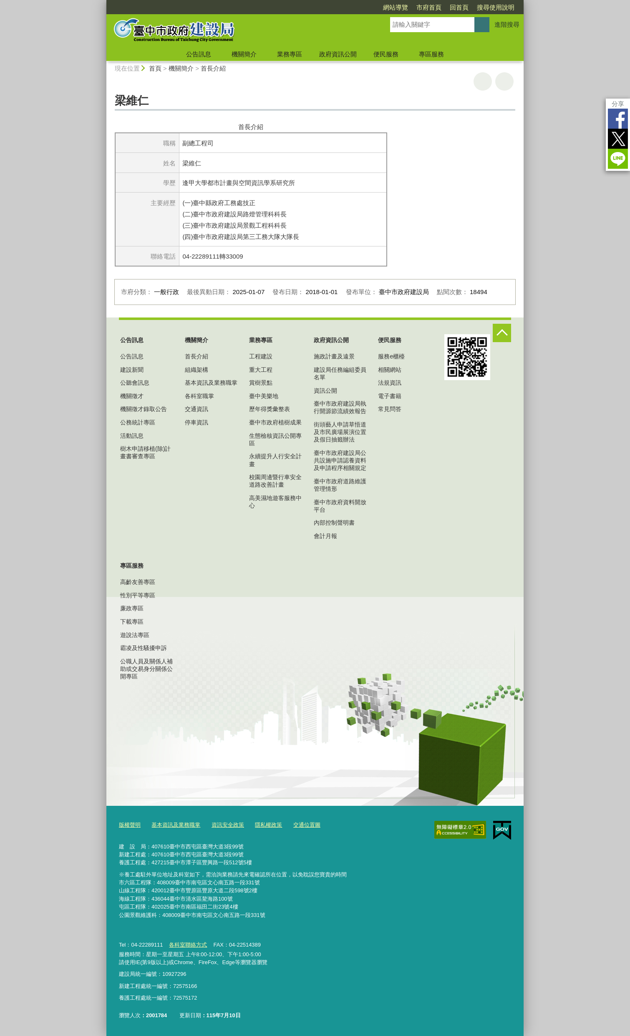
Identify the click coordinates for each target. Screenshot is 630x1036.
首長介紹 (213, 68)
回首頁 (459, 7)
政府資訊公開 (338, 54)
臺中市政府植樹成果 (275, 422)
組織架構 (196, 369)
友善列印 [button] (483, 81)
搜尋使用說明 (495, 7)
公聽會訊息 (134, 382)
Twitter (618, 139)
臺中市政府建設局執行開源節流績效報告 (340, 407)
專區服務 (431, 54)
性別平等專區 (137, 595)
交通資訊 (196, 409)
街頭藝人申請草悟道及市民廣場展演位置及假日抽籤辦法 (340, 432)
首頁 (155, 68)
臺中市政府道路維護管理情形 (340, 485)
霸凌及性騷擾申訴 (143, 648)
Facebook (618, 119)
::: (103, 3)
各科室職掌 (199, 396)
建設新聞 (132, 369)
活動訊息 (132, 435)
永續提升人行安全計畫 (275, 460)
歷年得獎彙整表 (269, 409)
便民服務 (385, 54)
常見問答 (389, 409)
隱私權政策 (268, 825)
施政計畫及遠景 (334, 356)
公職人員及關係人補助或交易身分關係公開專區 (146, 669)
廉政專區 (132, 608)
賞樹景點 (260, 382)
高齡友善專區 (137, 582)
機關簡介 (244, 54)
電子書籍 (389, 396)
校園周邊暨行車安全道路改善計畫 (275, 481)
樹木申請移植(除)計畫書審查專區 (145, 452)
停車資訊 (196, 422)
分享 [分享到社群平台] (618, 104)
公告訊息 (198, 54)
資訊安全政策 (228, 825)
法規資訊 (389, 382)
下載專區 (132, 621)
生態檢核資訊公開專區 (275, 439)
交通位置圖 (306, 825)
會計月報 (325, 536)
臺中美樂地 (263, 396)
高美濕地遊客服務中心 (275, 502)
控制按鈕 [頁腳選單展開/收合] (502, 333)
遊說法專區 (134, 635)
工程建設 (260, 356)
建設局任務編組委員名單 (340, 373)
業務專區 (289, 54)
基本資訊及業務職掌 (211, 382)
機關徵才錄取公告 (143, 409)
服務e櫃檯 (391, 356)
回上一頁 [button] (504, 81)
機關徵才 (132, 396)
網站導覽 (395, 7)
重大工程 (260, 369)
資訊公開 (325, 390)
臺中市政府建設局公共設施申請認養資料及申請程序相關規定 (340, 460)
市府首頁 (428, 7)
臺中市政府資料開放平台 (340, 506)
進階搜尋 (506, 24)
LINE (618, 159)
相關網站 (389, 369)
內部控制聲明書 (334, 522)
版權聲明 (130, 825)
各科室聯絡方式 (188, 945)
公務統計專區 (137, 422)
